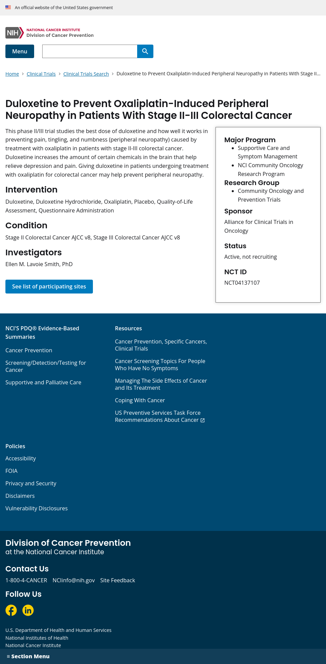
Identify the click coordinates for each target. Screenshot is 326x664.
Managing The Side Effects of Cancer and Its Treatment (161, 384)
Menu (19, 51)
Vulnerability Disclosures (36, 508)
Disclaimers (20, 496)
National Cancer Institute (33, 645)
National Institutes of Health (36, 638)
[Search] (145, 51)
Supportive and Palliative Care (43, 382)
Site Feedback (117, 580)
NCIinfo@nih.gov (73, 580)
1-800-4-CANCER (26, 580)
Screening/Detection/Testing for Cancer (45, 366)
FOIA (11, 471)
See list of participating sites (49, 286)
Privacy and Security (30, 483)
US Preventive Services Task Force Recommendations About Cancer (158, 416)
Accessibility (20, 458)
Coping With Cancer (140, 400)
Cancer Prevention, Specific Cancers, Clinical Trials (161, 345)
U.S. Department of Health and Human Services (58, 630)
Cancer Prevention (28, 350)
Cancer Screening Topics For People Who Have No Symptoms (160, 364)
